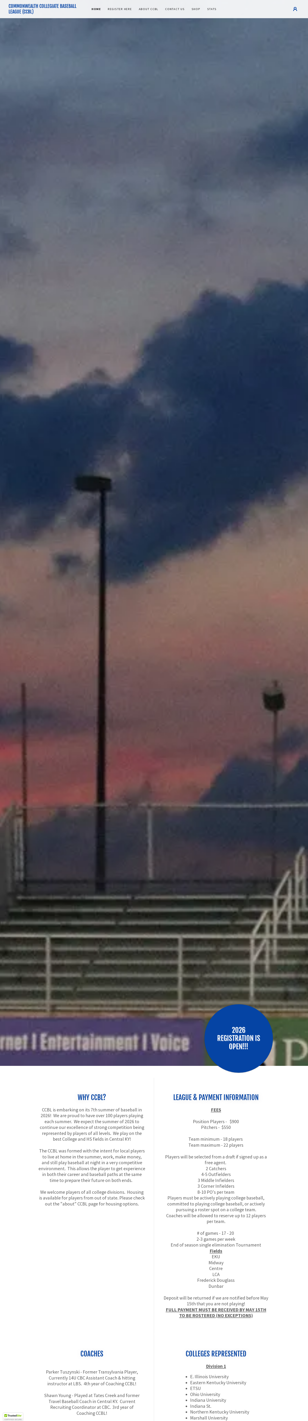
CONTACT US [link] (175, 9)
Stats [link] (212, 9)
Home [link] (96, 9)
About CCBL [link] (148, 9)
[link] (45, 12)
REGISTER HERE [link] (120, 9)
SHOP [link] (196, 9)
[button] (295, 9)
